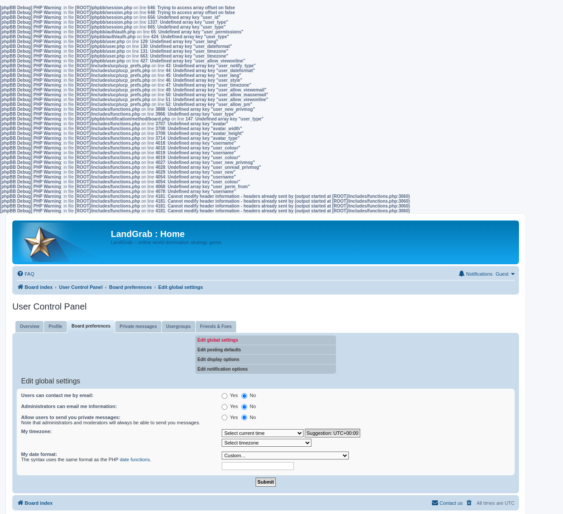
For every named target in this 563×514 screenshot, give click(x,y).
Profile (55, 326)
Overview (29, 326)
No (248, 395)
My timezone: (36, 431)
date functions (135, 459)
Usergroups (178, 326)
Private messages (138, 326)
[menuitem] (25, 274)
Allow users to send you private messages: (71, 417)
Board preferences (91, 326)
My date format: (39, 454)
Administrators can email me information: (69, 406)
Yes (230, 395)
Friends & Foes (216, 326)
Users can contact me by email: (57, 395)
